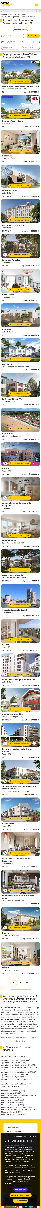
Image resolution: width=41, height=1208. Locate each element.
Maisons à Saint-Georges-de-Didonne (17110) (19, 1095)
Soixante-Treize (9, 190)
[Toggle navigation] (37, 4)
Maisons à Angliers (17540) (12, 1098)
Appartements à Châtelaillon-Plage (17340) (18, 1072)
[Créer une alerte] (20, 29)
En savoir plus (20, 1189)
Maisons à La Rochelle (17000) (13, 1091)
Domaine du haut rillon (12, 714)
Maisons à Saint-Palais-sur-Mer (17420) (17, 1107)
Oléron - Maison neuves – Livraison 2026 (20, 86)
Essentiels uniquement (20, 1195)
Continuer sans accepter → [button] (25, 1136)
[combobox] (20, 42)
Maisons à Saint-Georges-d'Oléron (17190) (18, 1109)
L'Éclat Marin (8, 823)
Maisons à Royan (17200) (11, 1093)
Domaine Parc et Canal (12, 121)
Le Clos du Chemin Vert (12, 399)
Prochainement (9, 540)
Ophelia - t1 (7, 364)
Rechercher (33, 36)
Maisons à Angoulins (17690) (12, 1100)
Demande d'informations (19, 81)
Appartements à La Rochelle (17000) (15, 1060)
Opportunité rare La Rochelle (15, 610)
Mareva (5, 968)
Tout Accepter (20, 1201)
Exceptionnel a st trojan (13, 575)
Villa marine (7, 434)
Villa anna (6, 329)
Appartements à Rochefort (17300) (15, 1074)
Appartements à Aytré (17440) (13, 1077)
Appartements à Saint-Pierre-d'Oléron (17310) (19, 1065)
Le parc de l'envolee (11, 260)
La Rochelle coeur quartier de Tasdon (19, 679)
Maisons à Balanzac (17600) (12, 1103)
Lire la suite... (20, 1041)
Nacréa (5, 933)
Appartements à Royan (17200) (13, 1063)
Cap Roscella (8, 295)
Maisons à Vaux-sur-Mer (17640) (14, 1114)
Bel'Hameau (7, 156)
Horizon (5, 468)
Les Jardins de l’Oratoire (13, 225)
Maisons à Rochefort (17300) (12, 1105)
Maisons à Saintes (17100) (11, 1112)
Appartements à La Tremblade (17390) (16, 1084)
